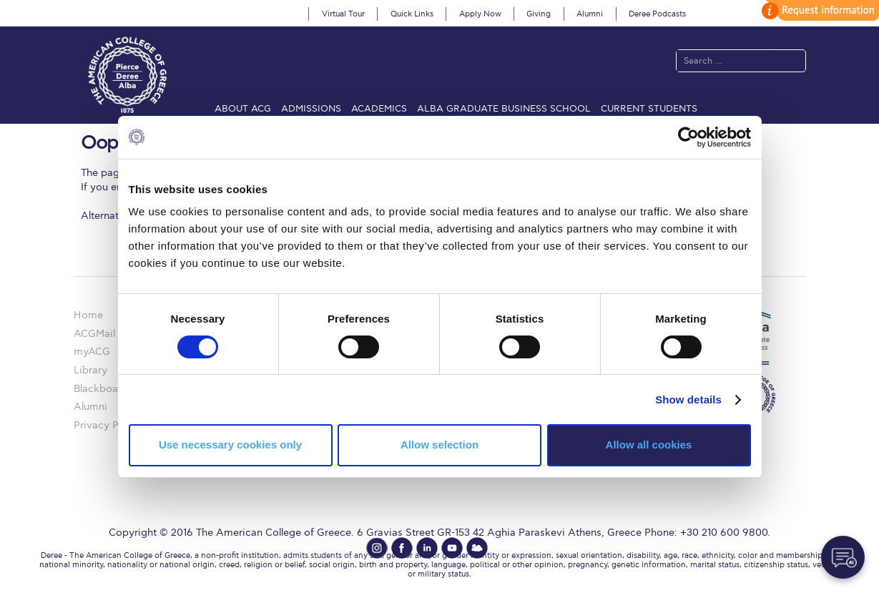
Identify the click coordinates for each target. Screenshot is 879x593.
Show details (688, 399)
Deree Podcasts (657, 14)
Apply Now (480, 14)
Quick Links (412, 14)
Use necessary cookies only (230, 444)
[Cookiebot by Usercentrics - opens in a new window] (688, 136)
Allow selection (439, 444)
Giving (538, 14)
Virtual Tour (343, 14)
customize (818, 10)
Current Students (649, 108)
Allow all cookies (649, 444)
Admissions (311, 108)
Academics (379, 108)
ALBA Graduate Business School (504, 108)
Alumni (589, 14)
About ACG (243, 108)
